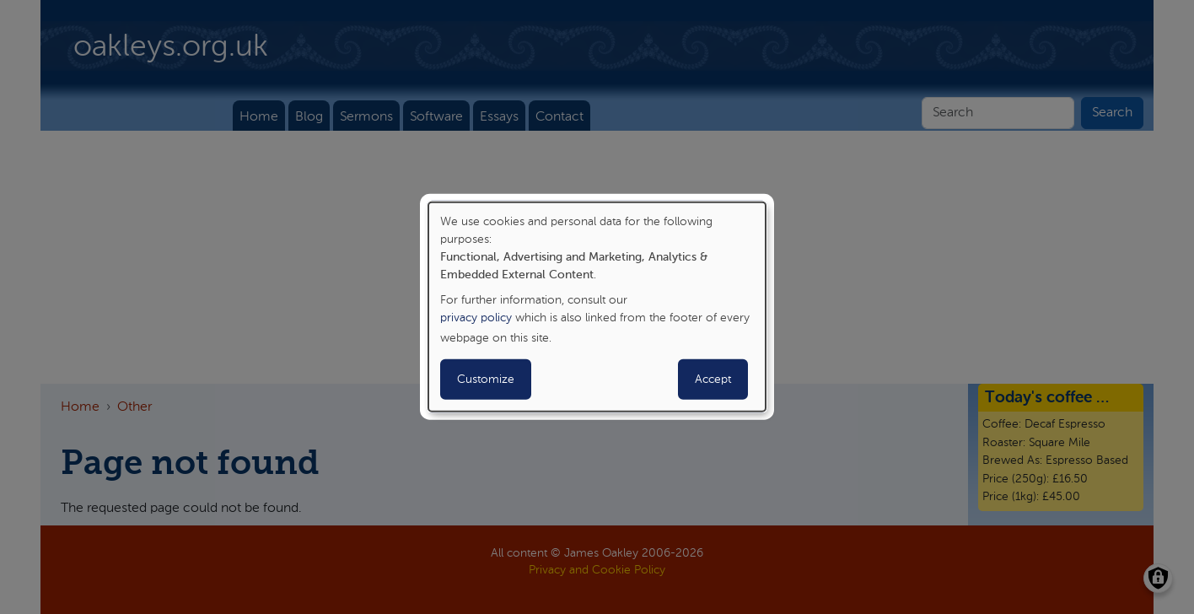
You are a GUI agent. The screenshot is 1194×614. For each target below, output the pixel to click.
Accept (713, 379)
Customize (485, 379)
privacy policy (476, 318)
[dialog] (597, 307)
